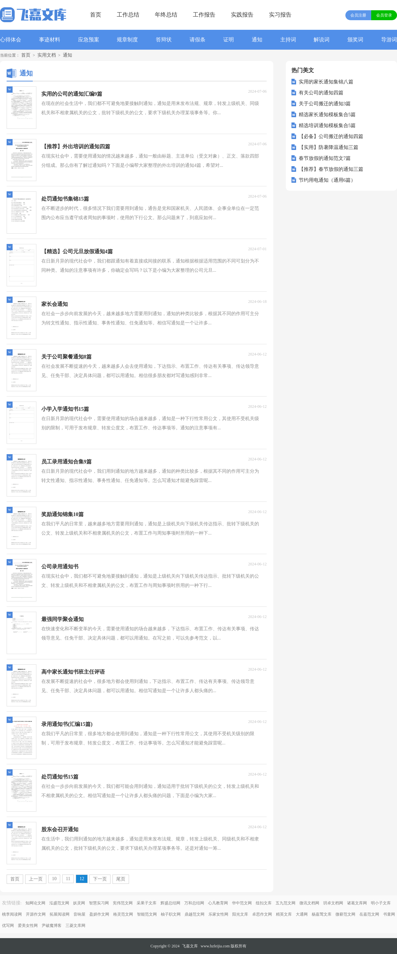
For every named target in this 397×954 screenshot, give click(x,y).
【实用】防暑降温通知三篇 (328, 147)
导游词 (389, 39)
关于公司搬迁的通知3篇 (325, 103)
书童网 (389, 914)
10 (54, 878)
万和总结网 (194, 903)
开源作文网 (36, 914)
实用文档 (46, 55)
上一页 (36, 879)
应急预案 (88, 39)
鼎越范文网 (194, 914)
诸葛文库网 (357, 903)
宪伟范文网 (123, 903)
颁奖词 (355, 39)
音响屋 (79, 914)
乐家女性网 (218, 914)
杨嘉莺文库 (321, 914)
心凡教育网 (218, 903)
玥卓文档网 (333, 903)
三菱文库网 (75, 925)
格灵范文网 (123, 914)
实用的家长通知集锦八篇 (326, 81)
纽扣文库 (264, 903)
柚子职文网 (171, 914)
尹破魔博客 (52, 925)
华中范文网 (242, 903)
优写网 (8, 925)
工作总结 (128, 15)
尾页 (120, 879)
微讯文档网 (309, 903)
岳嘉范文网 (369, 914)
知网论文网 (35, 903)
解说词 (322, 39)
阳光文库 (240, 914)
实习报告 (280, 15)
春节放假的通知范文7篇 (325, 158)
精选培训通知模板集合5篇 (327, 125)
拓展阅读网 (59, 914)
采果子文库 (146, 903)
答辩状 (164, 39)
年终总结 (166, 15)
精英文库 (284, 914)
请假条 (197, 39)
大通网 (302, 914)
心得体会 (10, 39)
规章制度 (127, 39)
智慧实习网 (99, 903)
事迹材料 (49, 39)
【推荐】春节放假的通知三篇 (331, 169)
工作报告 (204, 15)
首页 (95, 15)
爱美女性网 (28, 925)
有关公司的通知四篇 (321, 92)
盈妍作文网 (99, 914)
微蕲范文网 (345, 914)
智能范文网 (147, 914)
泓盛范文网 (59, 903)
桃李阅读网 (12, 914)
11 (68, 878)
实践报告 (242, 15)
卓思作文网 (262, 914)
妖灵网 (79, 903)
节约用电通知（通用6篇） (327, 180)
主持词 (288, 39)
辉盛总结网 (170, 903)
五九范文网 (285, 903)
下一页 (100, 879)
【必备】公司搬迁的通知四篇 (331, 136)
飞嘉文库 (190, 946)
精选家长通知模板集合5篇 (327, 114)
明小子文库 (381, 903)
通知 (257, 39)
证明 (228, 39)
